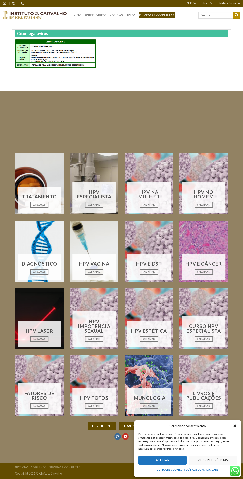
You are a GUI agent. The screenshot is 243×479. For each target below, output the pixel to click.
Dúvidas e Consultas (228, 3)
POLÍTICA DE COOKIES (168, 469)
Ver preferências (213, 460)
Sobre (89, 15)
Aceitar (162, 460)
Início (77, 15)
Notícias (191, 3)
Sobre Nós (206, 3)
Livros (131, 15)
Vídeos (101, 15)
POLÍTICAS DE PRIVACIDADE (201, 469)
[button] (235, 426)
